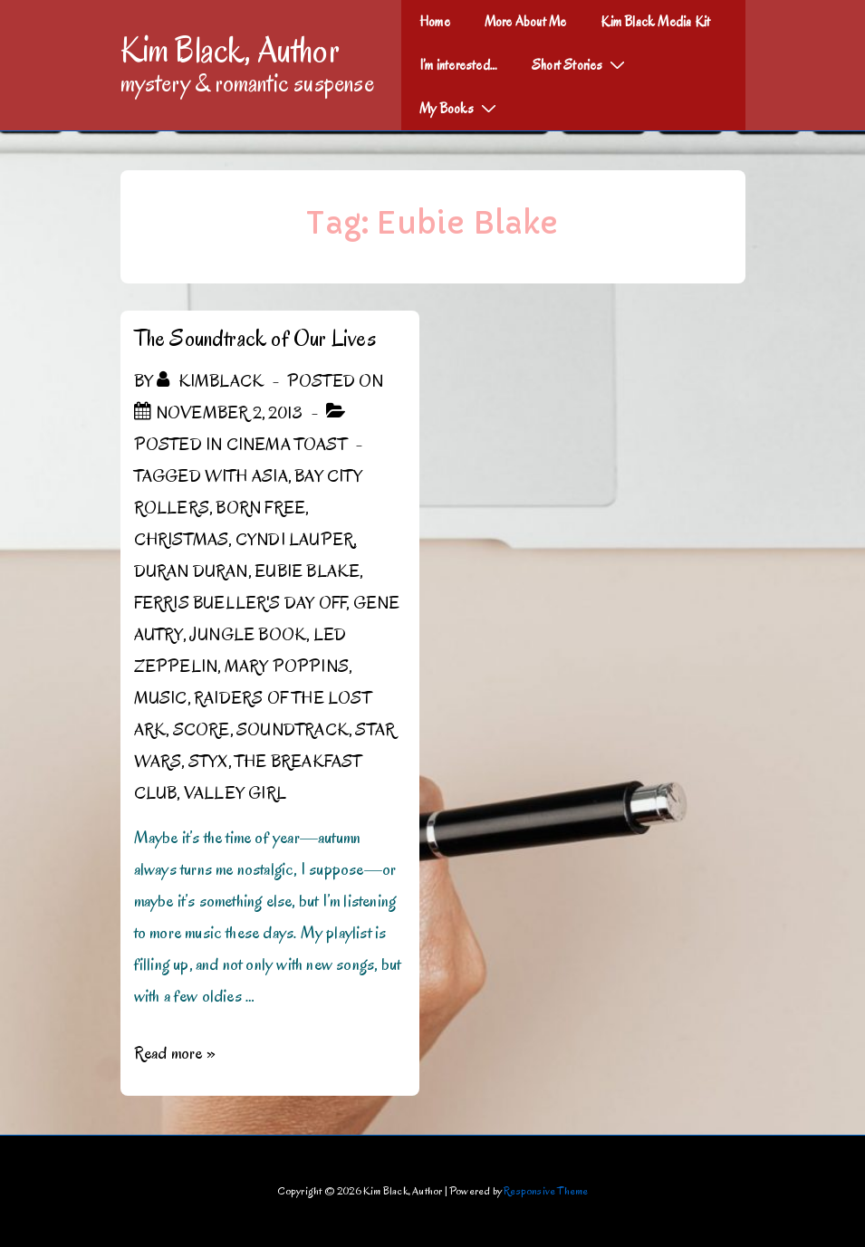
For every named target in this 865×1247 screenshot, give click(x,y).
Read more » (175, 1053)
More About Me (526, 22)
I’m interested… (458, 65)
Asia (270, 476)
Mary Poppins (287, 666)
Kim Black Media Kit (655, 22)
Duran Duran (191, 571)
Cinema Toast (286, 444)
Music (160, 698)
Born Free (260, 508)
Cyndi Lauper (294, 540)
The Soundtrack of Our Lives (255, 338)
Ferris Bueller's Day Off (240, 603)
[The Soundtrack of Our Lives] (229, 413)
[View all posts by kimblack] (212, 381)
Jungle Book (247, 635)
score (201, 730)
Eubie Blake (307, 571)
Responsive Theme (546, 1190)
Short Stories (581, 64)
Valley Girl (235, 793)
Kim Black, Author (230, 49)
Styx (208, 761)
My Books (460, 107)
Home (434, 22)
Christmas (181, 540)
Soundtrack (292, 730)
